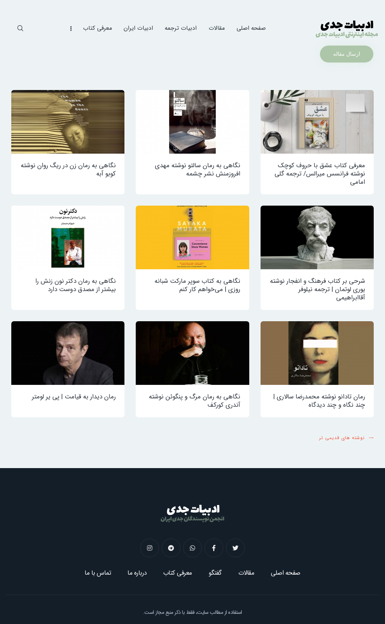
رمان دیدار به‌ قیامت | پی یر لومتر (74, 397)
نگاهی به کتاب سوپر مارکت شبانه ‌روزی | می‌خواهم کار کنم (197, 285)
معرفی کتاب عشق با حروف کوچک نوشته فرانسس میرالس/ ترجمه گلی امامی (319, 174)
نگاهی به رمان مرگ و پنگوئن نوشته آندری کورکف (194, 401)
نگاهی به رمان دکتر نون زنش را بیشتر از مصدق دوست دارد (75, 285)
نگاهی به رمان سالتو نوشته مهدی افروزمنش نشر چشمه (197, 170)
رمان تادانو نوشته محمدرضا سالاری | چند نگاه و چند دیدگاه (319, 401)
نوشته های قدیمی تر (342, 437)
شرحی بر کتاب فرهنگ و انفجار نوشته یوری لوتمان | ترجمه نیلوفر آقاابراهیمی (317, 289)
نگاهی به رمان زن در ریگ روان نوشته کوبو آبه (68, 170)
